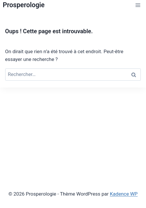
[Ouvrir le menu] (138, 5)
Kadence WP (124, 194)
